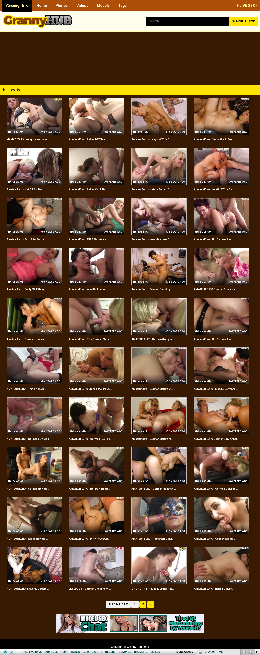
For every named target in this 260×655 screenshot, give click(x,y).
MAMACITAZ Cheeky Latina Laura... (34, 139)
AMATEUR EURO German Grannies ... (222, 289)
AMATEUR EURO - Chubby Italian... (219, 538)
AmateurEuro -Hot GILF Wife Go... (219, 189)
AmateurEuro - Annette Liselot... (93, 289)
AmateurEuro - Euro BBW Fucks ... (32, 239)
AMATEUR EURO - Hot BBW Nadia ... (95, 488)
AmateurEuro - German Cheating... (157, 289)
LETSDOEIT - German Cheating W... (95, 588)
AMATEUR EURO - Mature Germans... (222, 389)
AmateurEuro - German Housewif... (33, 339)
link (256, 591)
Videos (82, 5)
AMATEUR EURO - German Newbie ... (34, 488)
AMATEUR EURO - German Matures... (222, 488)
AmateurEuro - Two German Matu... (96, 339)
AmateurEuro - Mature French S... (157, 189)
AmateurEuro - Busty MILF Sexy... (32, 289)
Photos (62, 5)
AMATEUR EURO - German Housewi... (159, 488)
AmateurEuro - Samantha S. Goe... (220, 139)
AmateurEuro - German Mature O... (157, 389)
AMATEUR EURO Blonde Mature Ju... (96, 389)
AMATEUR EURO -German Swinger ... (159, 339)
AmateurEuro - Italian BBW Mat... (93, 139)
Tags (122, 5)
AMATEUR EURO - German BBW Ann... (35, 439)
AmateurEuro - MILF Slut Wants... (94, 239)
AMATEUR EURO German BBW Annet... (223, 439)
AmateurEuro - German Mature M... (158, 439)
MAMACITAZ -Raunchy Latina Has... (158, 588)
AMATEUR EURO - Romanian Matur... (158, 538)
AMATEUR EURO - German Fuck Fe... (96, 439)
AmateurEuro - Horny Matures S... (157, 239)
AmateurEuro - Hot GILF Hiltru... (31, 189)
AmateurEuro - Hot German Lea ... (220, 239)
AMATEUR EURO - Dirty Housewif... (95, 538)
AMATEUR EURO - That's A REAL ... (33, 389)
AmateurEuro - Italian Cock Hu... (93, 189)
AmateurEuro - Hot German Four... (220, 339)
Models (103, 5)
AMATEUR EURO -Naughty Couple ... (34, 588)
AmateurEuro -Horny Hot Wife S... (157, 139)
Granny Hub (17, 5)
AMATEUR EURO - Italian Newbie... (32, 538)
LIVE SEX (247, 5)
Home (42, 5)
